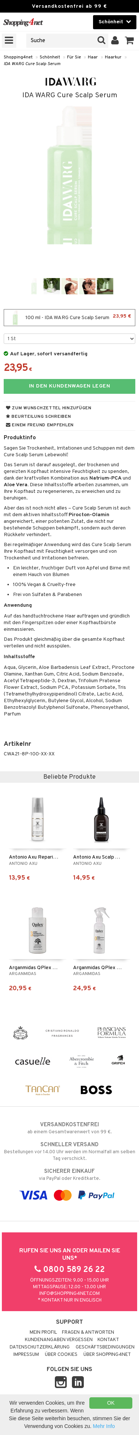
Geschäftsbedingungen (105, 1347)
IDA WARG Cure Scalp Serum (32, 64)
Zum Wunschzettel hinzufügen (49, 408)
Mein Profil (43, 1333)
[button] (129, 41)
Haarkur (113, 57)
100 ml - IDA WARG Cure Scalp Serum (69, 317)
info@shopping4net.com (69, 1294)
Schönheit (50, 57)
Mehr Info (104, 1426)
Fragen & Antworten (88, 1333)
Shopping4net (18, 57)
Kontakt (108, 1340)
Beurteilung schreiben (38, 417)
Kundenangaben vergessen (59, 1340)
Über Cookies (61, 1355)
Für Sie (74, 57)
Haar (93, 57)
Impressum (26, 1355)
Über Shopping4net (107, 1355)
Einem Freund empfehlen (40, 425)
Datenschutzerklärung (40, 1347)
